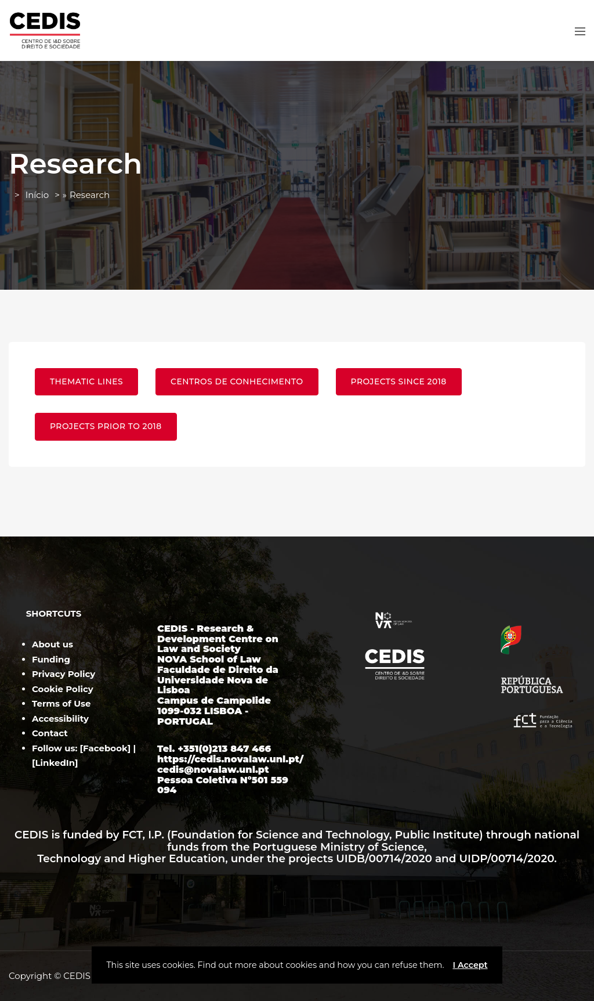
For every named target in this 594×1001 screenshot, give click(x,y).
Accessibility (60, 718)
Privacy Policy (63, 673)
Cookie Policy (62, 688)
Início (37, 194)
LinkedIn (55, 762)
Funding (51, 659)
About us (52, 644)
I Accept (469, 965)
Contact (50, 733)
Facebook (105, 748)
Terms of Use (61, 703)
